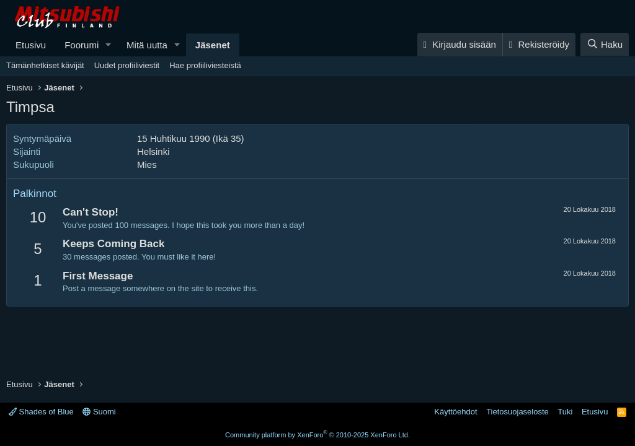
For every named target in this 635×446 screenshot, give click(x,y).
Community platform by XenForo (317, 435)
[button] (108, 44)
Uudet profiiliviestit (127, 65)
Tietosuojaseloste (517, 411)
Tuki (564, 411)
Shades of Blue (41, 411)
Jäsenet (212, 45)
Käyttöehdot (455, 411)
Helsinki (153, 151)
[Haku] (604, 44)
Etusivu (31, 45)
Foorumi (81, 45)
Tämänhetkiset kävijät (45, 65)
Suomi (98, 411)
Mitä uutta (147, 45)
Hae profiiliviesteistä (205, 65)
